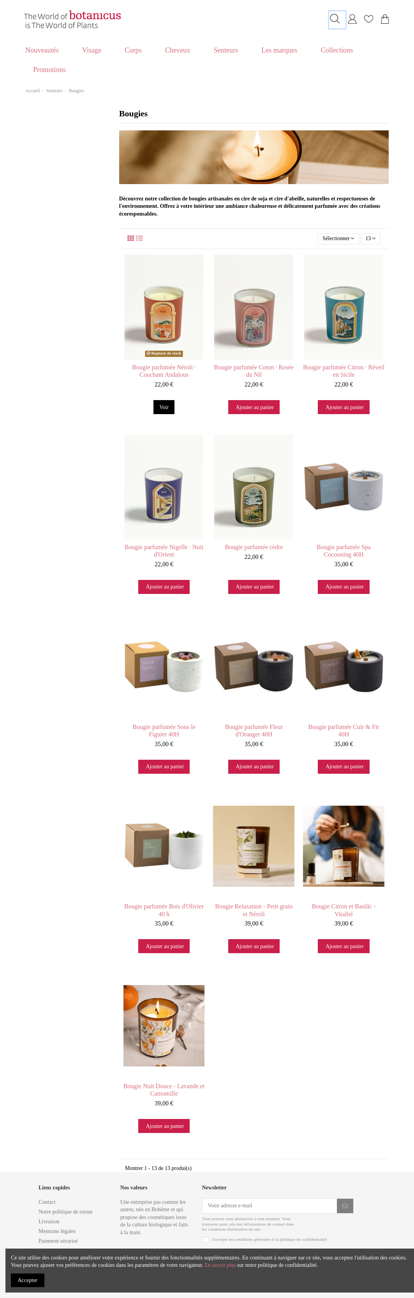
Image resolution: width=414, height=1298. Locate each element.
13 (370, 239)
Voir (164, 407)
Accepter (28, 1280)
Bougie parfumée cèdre (254, 547)
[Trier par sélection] (338, 239)
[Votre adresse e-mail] (270, 1206)
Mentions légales (57, 1231)
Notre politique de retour (66, 1212)
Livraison (49, 1221)
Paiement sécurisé (58, 1241)
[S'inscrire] (345, 1206)
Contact (47, 1202)
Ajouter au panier (254, 407)
